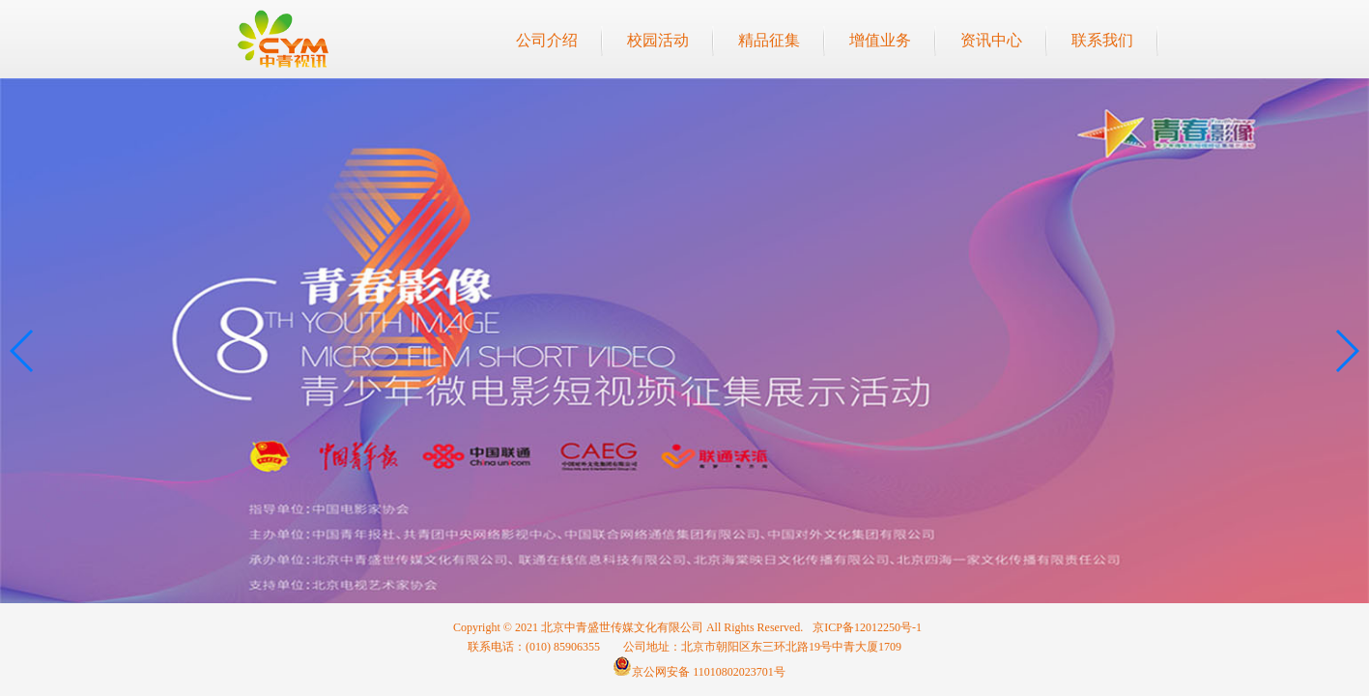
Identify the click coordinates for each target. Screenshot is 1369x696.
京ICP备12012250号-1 (867, 627)
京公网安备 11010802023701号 (699, 672)
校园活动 (658, 40)
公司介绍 (547, 40)
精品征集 (769, 40)
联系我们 (1102, 40)
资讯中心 (991, 40)
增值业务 (880, 40)
